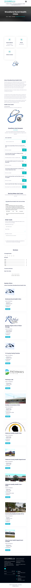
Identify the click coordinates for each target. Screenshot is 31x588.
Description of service (8, 233)
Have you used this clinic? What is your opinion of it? (14, 183)
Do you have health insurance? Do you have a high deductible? (15, 162)
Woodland (13, 16)
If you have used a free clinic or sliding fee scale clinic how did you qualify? (15, 154)
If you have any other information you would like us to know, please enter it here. (15, 169)
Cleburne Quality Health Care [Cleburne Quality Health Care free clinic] (13, 433)
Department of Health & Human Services (20, 565)
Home (7, 16)
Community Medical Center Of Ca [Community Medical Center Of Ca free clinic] (14, 514)
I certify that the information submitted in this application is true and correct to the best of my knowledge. (15, 241)
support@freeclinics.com (21, 576)
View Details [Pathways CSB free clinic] (7, 388)
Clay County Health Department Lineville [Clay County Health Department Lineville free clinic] (14, 541)
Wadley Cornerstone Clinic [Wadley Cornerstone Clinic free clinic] (12, 405)
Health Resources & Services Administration (20, 562)
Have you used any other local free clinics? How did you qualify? (15, 177)
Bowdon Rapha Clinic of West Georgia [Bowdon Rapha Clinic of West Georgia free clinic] (13, 326)
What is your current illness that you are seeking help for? (15, 146)
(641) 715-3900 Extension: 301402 (21, 573)
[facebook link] (5, 568)
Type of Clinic (7, 229)
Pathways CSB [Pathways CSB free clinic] (9, 379)
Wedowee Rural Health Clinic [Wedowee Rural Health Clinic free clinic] (13, 299)
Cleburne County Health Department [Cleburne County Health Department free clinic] (15, 459)
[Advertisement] (15, 28)
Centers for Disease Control (20, 558)
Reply (24, 157)
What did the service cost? (9, 224)
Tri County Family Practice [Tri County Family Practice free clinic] (12, 353)
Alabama (10, 16)
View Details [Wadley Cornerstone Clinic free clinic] (7, 416)
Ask (23, 141)
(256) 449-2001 (21, 44)
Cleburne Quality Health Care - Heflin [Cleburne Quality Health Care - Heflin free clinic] (13, 485)
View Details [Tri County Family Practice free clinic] (7, 363)
